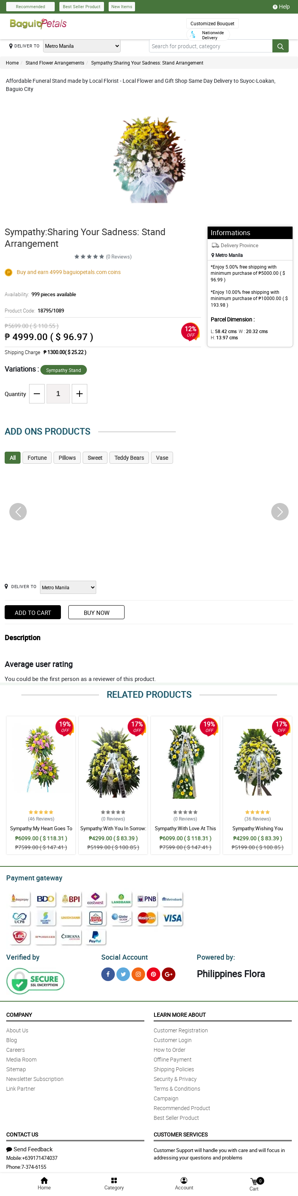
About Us (17, 1028)
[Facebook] (108, 972)
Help (281, 6)
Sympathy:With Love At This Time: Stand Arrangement (185, 832)
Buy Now (96, 612)
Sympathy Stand (63, 370)
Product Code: (33, 310)
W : (249, 331)
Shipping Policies (174, 1066)
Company (19, 1012)
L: (222, 331)
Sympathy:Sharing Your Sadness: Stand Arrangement (147, 62)
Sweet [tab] (95, 457)
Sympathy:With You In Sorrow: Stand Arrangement (113, 832)
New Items (121, 6)
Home (12, 62)
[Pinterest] (153, 972)
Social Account (122, 955)
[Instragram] (138, 972)
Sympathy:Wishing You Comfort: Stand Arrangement (257, 832)
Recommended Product (182, 1105)
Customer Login (173, 1037)
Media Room (21, 1057)
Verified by (21, 955)
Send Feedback (29, 1147)
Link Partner (20, 1086)
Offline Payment (173, 1057)
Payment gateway (30, 877)
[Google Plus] (168, 972)
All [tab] (13, 457)
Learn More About (180, 1012)
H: (223, 337)
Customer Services (181, 1132)
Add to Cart (33, 612)
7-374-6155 (33, 1164)
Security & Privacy (175, 1076)
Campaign (166, 1096)
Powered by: (214, 955)
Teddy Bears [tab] (129, 457)
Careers (15, 1047)
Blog (11, 1037)
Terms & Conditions (177, 1086)
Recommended (30, 6)
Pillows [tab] (67, 457)
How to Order (169, 1047)
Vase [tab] (162, 457)
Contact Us (22, 1132)
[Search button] (280, 45)
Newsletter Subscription (35, 1076)
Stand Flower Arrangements (55, 62)
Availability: (38, 294)
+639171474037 (39, 1155)
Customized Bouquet (212, 23)
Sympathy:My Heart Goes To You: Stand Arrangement (41, 832)
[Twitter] (123, 972)
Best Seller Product (81, 6)
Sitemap (16, 1066)
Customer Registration (181, 1028)
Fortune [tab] (37, 457)
